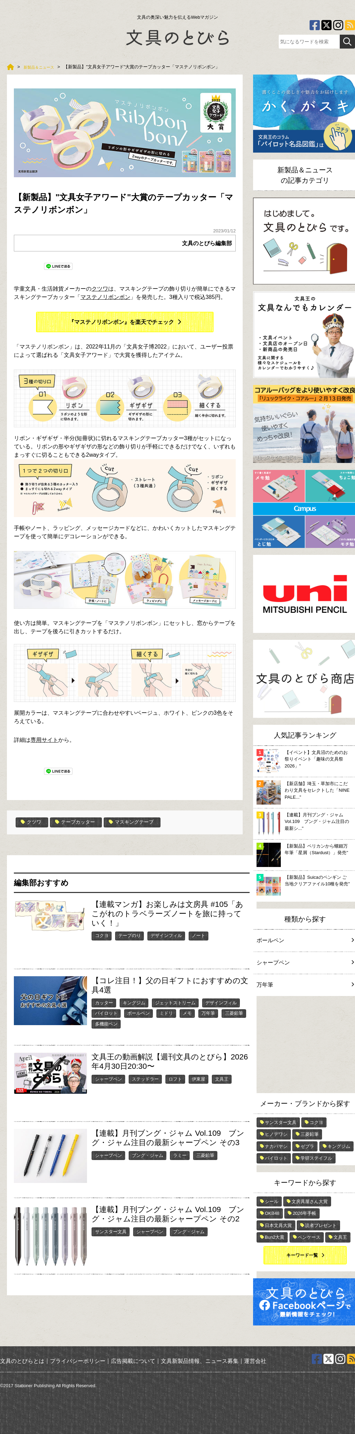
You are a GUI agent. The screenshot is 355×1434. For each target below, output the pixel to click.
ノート (198, 935)
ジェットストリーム (175, 1002)
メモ (187, 1012)
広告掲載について (133, 1361)
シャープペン (108, 1078)
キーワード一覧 (302, 1255)
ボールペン (138, 1012)
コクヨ (102, 935)
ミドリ (166, 1012)
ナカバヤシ (276, 1146)
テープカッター (80, 822)
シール (271, 1201)
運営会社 (255, 1361)
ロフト (175, 1078)
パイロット (106, 1012)
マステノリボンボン (105, 297)
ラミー (180, 1154)
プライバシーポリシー (77, 1361)
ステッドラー (145, 1078)
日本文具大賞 (278, 1225)
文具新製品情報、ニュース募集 (200, 1361)
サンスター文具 (111, 1231)
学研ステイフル (316, 1158)
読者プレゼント (321, 1225)
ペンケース (309, 1237)
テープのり (129, 935)
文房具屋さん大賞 (310, 1201)
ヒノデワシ (276, 1134)
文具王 (221, 1078)
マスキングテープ (142, 822)
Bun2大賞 (274, 1237)
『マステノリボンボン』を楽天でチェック (121, 322)
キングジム (134, 1002)
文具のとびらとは (22, 1361)
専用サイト (44, 740)
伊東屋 (198, 1078)
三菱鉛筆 (234, 1012)
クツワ (100, 289)
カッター (104, 1002)
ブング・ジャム (147, 1154)
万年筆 (208, 1012)
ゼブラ (307, 1146)
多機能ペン (106, 1023)
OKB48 (272, 1213)
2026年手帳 (304, 1213)
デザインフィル (166, 935)
